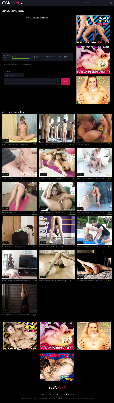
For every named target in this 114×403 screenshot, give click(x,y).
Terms (50, 395)
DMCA (58, 395)
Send (66, 81)
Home (43, 395)
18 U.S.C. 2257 (69, 395)
